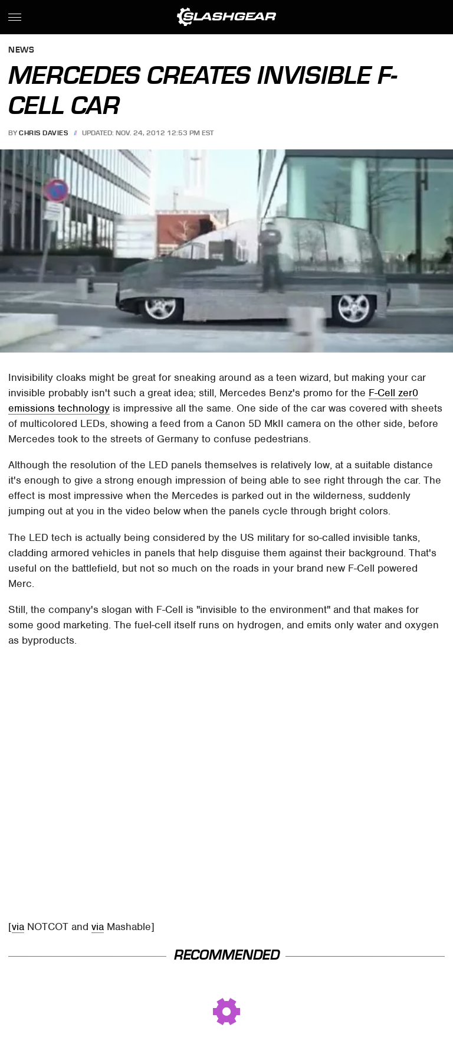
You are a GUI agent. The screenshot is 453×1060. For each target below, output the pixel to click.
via (18, 926)
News (21, 50)
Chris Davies (43, 133)
